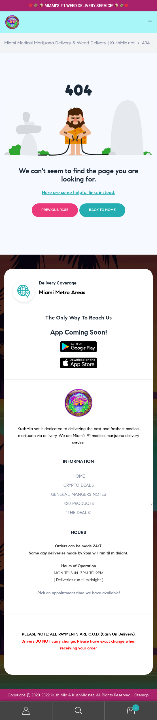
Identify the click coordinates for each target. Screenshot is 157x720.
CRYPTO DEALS (78, 485)
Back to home (102, 210)
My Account (26, 711)
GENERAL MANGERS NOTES (78, 494)
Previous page (54, 210)
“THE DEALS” (79, 512)
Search (78, 711)
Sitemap (141, 695)
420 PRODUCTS (108, 503)
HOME (79, 476)
